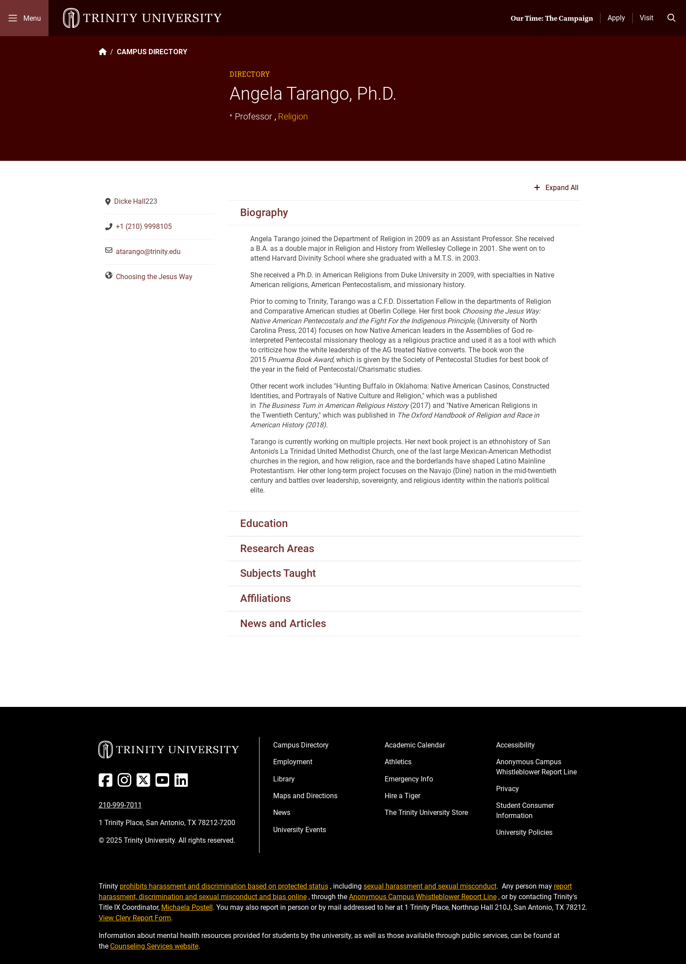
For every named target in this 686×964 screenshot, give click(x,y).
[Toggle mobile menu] (24, 18)
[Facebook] (107, 783)
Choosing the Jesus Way (154, 277)
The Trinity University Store (426, 812)
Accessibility (515, 745)
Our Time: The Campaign (552, 18)
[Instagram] (126, 783)
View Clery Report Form (135, 918)
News (281, 812)
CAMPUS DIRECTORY (152, 52)
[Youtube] (164, 783)
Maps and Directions (305, 796)
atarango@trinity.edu (148, 251)
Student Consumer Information (525, 810)
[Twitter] (145, 783)
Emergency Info (409, 779)
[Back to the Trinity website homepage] (103, 52)
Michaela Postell (187, 907)
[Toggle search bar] (671, 18)
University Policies (524, 832)
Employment (292, 762)
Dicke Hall (129, 201)
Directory (250, 73)
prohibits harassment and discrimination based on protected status (224, 886)
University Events (299, 830)
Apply (616, 18)
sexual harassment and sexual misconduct (430, 886)
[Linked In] (183, 783)
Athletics (398, 762)
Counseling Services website (154, 946)
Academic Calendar (415, 745)
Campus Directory (301, 745)
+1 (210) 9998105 (144, 226)
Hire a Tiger (402, 796)
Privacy (507, 789)
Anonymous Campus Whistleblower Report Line (536, 767)
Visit (646, 18)
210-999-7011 (120, 805)
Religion (293, 116)
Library (284, 779)
